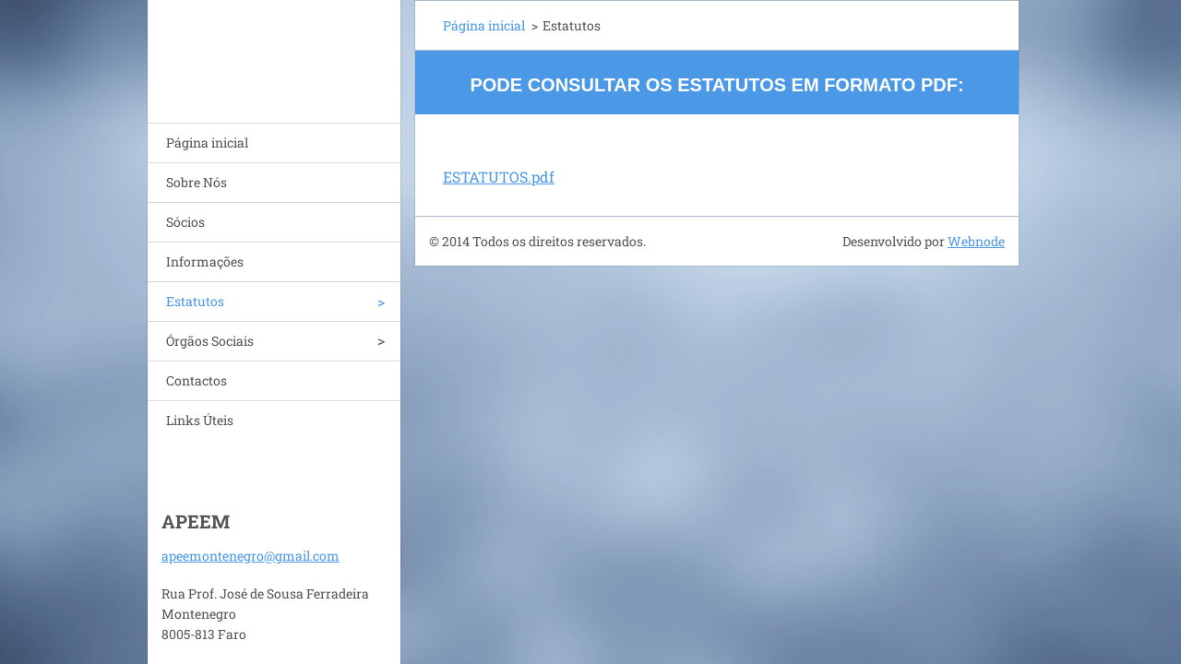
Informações (205, 261)
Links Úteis (199, 420)
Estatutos (195, 301)
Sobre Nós (196, 182)
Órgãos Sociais (210, 341)
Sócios (185, 222)
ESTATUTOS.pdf (499, 176)
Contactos (196, 380)
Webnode (976, 241)
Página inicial (207, 142)
